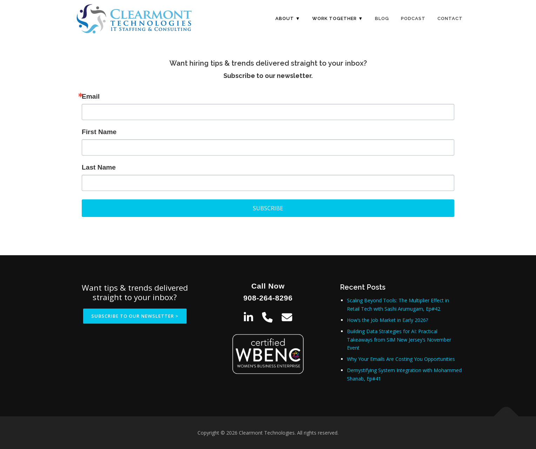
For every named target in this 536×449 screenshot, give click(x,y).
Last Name (99, 167)
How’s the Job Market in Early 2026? (387, 320)
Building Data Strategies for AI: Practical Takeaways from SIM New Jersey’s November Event (399, 339)
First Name (99, 131)
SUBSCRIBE (268, 208)
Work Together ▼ (337, 18)
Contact (450, 18)
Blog (382, 18)
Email (91, 96)
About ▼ (287, 18)
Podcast (413, 18)
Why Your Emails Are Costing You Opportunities (401, 359)
